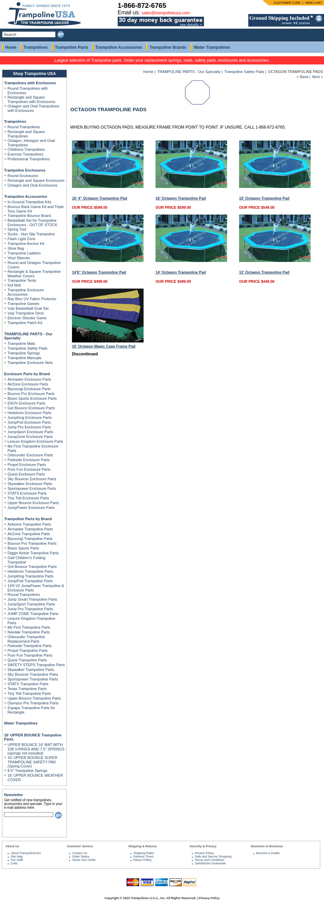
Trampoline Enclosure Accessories (26, 292)
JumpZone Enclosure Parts (30, 437)
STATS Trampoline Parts (28, 684)
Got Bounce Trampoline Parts (32, 567)
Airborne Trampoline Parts (29, 524)
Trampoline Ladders (24, 253)
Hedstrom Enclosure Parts (29, 413)
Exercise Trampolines (25, 154)
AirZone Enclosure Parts (28, 384)
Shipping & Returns (142, 846)
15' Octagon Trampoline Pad (264, 198)
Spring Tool (17, 229)
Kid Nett (14, 285)
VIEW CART (313, 2)
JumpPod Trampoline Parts (30, 581)
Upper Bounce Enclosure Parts (33, 503)
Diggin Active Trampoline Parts (33, 553)
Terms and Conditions (209, 860)
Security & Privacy (203, 846)
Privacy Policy (204, 853)
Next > (317, 77)
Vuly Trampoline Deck (26, 313)
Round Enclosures (23, 176)
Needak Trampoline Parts (29, 632)
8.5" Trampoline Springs (27, 770)
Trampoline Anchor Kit (26, 243)
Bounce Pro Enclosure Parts (31, 394)
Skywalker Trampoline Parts (31, 670)
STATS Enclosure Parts (27, 493)
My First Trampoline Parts (29, 627)
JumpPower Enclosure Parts (31, 508)
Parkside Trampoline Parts (29, 646)
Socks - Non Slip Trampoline (31, 234)
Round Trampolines (24, 127)
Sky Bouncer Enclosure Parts (32, 479)
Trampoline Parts (71, 47)
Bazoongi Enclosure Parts (29, 389)
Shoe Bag (16, 248)
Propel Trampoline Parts (28, 650)
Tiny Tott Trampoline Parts (29, 693)
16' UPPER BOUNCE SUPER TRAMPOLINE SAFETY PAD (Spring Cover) (32, 762)
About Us (12, 846)
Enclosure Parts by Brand (27, 374)
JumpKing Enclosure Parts (30, 417)
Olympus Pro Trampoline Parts (33, 703)
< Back (302, 77)
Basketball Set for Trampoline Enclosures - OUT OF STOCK (32, 222)
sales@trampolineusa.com (166, 13)
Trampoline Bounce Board (29, 216)
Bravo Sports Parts (23, 548)
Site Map (17, 856)
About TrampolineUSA (26, 853)
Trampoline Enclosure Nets (30, 363)
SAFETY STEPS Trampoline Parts (36, 665)
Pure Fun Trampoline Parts (30, 655)
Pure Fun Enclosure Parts (29, 469)
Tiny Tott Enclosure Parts (28, 498)
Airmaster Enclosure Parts (29, 379)
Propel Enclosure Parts (27, 465)
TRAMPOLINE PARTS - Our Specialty (189, 72)
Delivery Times (143, 856)
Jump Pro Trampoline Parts (30, 609)
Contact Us (79, 853)
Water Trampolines (212, 47)
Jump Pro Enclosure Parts (29, 427)
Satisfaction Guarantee (210, 863)
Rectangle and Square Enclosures (36, 180)
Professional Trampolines (29, 159)
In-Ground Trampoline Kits (29, 202)
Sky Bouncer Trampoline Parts (33, 674)
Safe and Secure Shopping (213, 856)
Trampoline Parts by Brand (28, 519)
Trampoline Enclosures (24, 170)
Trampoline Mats (21, 343)
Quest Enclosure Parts (26, 474)
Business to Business (267, 846)
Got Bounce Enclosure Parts (31, 408)
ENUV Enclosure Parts (26, 403)
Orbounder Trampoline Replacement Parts (26, 639)
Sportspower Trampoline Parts (33, 679)
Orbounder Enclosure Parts (30, 455)
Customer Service (80, 846)
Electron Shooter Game (27, 318)
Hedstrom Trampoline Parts (30, 571)
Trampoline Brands (168, 47)
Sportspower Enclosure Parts (32, 488)
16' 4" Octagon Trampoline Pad (99, 198)
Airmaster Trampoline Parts (30, 529)
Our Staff (17, 860)
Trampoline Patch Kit (25, 323)
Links (14, 863)
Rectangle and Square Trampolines (26, 134)
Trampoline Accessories (118, 47)
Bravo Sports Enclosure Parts (32, 398)
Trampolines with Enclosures (30, 83)
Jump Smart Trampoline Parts (32, 599)
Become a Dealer (268, 853)
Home (10, 47)
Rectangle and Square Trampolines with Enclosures (31, 99)
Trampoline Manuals (24, 358)
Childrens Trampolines (26, 149)
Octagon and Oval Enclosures (32, 185)
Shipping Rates (143, 853)
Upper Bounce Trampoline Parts (34, 698)
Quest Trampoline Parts (27, 660)
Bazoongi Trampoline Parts (30, 539)
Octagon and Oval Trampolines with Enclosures (33, 108)
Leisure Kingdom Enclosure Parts (35, 441)
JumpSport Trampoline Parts (31, 604)
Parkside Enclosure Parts (29, 460)
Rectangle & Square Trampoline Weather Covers (34, 273)
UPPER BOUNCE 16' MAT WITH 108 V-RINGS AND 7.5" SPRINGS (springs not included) (36, 749)
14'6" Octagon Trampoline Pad (99, 272)
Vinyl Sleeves (19, 258)
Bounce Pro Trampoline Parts (32, 543)
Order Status (80, 856)
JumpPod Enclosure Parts (29, 422)
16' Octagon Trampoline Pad (181, 198)
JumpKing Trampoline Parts (31, 576)
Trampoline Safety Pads (27, 348)
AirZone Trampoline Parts (29, 534)
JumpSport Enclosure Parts (30, 432)
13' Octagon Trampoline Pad (264, 272)
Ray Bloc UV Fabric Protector (32, 299)
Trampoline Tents (22, 280)
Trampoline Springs (24, 353)
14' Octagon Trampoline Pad (181, 272)
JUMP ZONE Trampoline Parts (33, 614)
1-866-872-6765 (142, 5)
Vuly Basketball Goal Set (28, 308)
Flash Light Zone (21, 239)
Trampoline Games (23, 304)
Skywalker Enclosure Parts (30, 484)
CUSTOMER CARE (287, 2)
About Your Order (84, 860)
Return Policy (142, 860)
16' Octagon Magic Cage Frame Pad (103, 346)
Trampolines (36, 47)
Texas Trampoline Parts (27, 689)
